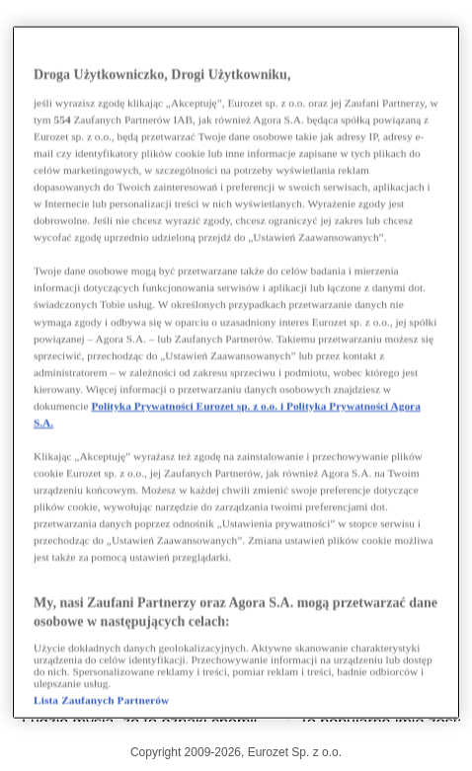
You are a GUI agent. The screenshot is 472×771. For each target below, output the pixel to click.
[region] (236, 373)
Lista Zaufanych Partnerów (101, 699)
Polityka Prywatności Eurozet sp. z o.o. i (188, 405)
